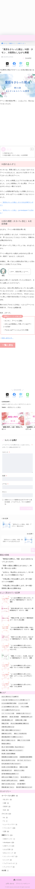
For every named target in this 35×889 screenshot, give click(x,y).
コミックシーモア (16, 404)
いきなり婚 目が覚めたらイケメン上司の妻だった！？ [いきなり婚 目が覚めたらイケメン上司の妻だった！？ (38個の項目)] (16, 700)
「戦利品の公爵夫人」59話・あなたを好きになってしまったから (17, 560)
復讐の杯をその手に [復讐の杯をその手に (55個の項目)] (7, 733)
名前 (4, 475)
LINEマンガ (5, 404)
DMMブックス (9, 839)
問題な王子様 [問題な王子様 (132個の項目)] (5, 723)
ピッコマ (7, 860)
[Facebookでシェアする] (14, 64)
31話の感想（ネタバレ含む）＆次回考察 (16, 155)
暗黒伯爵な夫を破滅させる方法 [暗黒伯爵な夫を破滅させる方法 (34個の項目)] (9, 757)
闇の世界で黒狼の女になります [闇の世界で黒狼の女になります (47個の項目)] (24, 787)
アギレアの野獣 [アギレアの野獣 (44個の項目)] (25, 706)
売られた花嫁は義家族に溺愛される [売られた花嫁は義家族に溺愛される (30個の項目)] (20, 723)
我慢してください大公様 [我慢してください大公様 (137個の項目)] (23, 740)
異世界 (6, 807)
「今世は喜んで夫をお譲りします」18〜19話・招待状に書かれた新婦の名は (17, 587)
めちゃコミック (9, 853)
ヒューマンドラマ (10, 824)
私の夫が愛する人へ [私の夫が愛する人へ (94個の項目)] (26, 777)
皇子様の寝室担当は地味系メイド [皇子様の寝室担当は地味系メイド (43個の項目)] (10, 773)
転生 (6, 810)
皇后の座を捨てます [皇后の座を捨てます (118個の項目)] (7, 770)
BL (5, 818)
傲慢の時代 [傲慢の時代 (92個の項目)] (4, 716)
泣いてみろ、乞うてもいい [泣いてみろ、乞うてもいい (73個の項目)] (24, 760)
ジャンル (6, 814)
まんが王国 (8, 849)
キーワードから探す (10, 796)
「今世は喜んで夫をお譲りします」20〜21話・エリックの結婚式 (17, 580)
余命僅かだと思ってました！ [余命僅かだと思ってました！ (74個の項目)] (23, 713)
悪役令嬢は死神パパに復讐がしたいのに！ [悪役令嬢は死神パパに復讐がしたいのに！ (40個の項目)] (12, 737)
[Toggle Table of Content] (31, 149)
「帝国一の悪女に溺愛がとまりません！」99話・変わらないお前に (17, 567)
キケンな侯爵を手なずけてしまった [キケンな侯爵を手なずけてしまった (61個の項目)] (11, 710)
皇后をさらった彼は (14, 407)
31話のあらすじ (8, 153)
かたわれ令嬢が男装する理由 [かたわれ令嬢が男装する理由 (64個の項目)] (9, 703)
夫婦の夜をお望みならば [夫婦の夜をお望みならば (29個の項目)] (8, 727)
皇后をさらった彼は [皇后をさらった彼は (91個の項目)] (19, 770)
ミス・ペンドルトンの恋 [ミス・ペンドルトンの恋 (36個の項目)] (8, 713)
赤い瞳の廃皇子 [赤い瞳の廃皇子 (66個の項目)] (21, 784)
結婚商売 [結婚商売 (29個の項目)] (22, 780)
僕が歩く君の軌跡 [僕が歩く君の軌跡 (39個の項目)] (14, 716)
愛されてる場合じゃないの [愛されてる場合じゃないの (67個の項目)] (8, 740)
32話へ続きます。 (7, 338)
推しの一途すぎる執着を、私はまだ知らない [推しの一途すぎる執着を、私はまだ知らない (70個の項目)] (13, 747)
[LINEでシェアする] (27, 64)
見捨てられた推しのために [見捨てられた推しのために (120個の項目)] (8, 784)
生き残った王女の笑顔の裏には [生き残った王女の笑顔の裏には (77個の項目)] (9, 767)
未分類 (5, 871)
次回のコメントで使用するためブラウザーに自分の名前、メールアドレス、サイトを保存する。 (18, 502)
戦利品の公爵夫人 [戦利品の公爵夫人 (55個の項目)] (6, 743)
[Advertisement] (17, 17)
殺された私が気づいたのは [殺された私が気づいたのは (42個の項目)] (8, 760)
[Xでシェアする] (7, 64)
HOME (17, 880)
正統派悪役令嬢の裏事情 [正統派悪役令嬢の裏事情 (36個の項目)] (26, 757)
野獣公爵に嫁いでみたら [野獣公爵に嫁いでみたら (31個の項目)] (8, 787)
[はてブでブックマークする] (20, 64)
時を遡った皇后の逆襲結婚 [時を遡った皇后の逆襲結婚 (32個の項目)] (8, 753)
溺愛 (6, 803)
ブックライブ (9, 867)
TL (5, 821)
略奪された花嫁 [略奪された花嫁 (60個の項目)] (24, 767)
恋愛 (6, 831)
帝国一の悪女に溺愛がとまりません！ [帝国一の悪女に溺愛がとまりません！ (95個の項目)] (11, 730)
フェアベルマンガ (10, 863)
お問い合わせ (10, 883)
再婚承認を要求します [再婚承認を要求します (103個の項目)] (26, 716)
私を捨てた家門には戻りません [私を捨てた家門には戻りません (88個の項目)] (9, 780)
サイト (4, 492)
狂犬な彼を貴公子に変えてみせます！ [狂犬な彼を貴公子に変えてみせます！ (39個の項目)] (11, 763)
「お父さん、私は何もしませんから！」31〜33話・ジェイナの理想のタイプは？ (17, 573)
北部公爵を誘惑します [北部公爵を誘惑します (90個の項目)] (7, 720)
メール (5, 484)
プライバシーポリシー (23, 883)
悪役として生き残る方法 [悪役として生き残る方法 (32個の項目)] (20, 733)
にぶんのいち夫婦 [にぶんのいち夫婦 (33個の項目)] (23, 703)
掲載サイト (7, 835)
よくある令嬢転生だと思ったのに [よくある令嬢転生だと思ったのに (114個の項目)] (10, 706)
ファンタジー (27, 404)
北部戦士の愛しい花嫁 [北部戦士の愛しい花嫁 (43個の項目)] (20, 720)
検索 (33, 550)
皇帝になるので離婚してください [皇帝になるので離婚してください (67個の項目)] (10, 777)
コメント (6, 452)
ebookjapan (8, 842)
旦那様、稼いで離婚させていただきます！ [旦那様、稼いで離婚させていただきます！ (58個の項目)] (12, 750)
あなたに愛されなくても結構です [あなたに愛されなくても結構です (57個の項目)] (10, 696)
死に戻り (7, 800)
